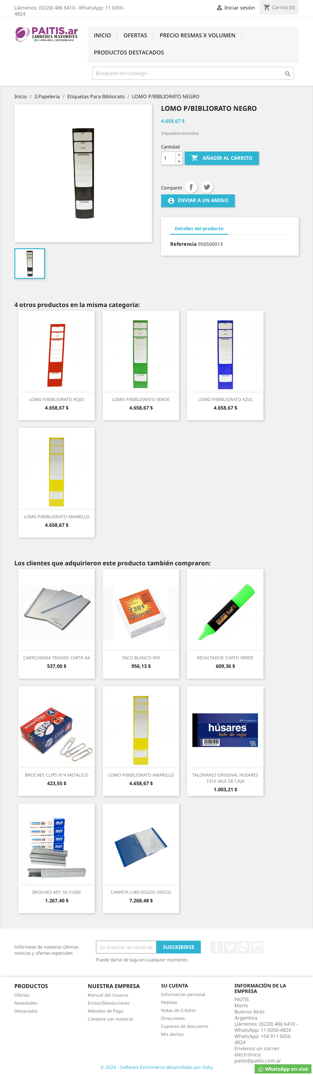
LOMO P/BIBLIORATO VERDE (141, 399)
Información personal (183, 994)
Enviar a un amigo (198, 200)
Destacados (26, 1011)
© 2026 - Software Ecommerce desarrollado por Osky (156, 1067)
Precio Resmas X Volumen (197, 35)
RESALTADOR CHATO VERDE (225, 658)
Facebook (217, 947)
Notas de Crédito (178, 1010)
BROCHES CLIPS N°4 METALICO (56, 775)
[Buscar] (193, 73)
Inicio (102, 35)
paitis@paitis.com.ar (257, 1060)
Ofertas (135, 35)
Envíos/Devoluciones (109, 1003)
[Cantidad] (168, 158)
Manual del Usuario (108, 995)
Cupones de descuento (184, 1026)
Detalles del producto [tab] (199, 228)
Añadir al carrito (221, 158)
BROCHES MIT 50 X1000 (56, 892)
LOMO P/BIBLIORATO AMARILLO (57, 516)
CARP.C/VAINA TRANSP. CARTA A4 (56, 658)
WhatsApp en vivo (283, 1069)
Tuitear (207, 187)
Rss (244, 947)
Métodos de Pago (105, 1011)
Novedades (25, 1003)
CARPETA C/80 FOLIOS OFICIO (141, 892)
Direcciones (173, 1018)
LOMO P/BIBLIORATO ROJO (56, 399)
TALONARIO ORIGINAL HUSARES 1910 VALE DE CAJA (225, 778)
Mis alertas (172, 1034)
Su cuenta (174, 985)
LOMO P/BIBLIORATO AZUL (225, 399)
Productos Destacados (129, 52)
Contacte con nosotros (110, 1019)
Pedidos (169, 1002)
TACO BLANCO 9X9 (141, 658)
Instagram (257, 947)
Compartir (191, 187)
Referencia (183, 244)
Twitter (230, 947)
